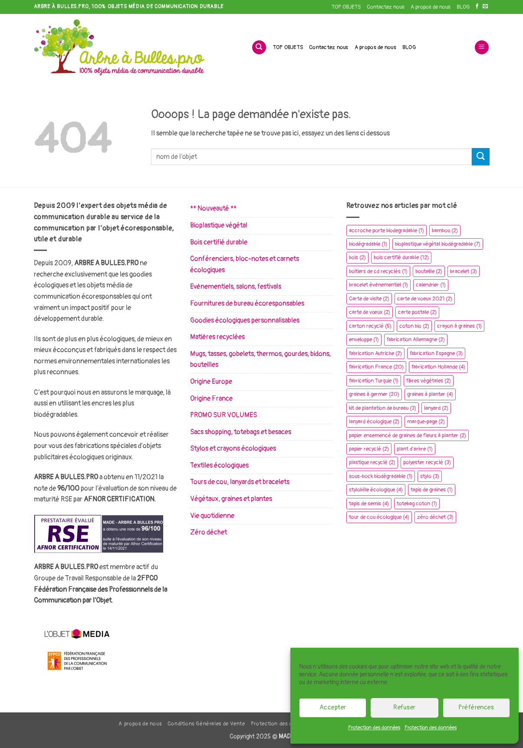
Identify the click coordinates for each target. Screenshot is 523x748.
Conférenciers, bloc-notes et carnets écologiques (244, 264)
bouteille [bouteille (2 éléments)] (428, 271)
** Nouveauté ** (213, 208)
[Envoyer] (480, 156)
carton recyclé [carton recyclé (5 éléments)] (370, 326)
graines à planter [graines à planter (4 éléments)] (430, 394)
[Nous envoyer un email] (485, 6)
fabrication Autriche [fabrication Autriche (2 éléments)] (375, 353)
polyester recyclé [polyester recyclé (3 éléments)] (427, 462)
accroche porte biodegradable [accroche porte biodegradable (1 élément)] (386, 230)
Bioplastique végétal (218, 225)
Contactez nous (386, 6)
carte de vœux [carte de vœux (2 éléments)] (369, 312)
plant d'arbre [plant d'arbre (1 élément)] (415, 448)
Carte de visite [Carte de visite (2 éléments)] (369, 298)
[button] (482, 47)
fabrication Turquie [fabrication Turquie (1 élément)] (373, 380)
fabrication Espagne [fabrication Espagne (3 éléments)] (436, 353)
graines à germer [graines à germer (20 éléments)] (374, 394)
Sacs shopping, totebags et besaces (240, 432)
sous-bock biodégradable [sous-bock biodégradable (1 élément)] (380, 476)
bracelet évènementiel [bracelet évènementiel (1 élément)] (378, 284)
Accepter (332, 707)
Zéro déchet (208, 532)
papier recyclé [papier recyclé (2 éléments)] (369, 448)
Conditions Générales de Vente (206, 724)
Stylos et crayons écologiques (233, 448)
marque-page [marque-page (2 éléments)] (426, 421)
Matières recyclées (217, 337)
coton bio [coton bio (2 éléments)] (414, 326)
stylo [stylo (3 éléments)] (429, 476)
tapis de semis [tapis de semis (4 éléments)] (369, 503)
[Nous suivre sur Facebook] (477, 6)
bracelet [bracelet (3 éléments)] (463, 271)
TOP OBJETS (346, 6)
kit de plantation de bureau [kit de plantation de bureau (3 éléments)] (382, 408)
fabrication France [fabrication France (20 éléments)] (376, 366)
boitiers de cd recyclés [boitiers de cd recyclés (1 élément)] (378, 271)
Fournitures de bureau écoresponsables (247, 303)
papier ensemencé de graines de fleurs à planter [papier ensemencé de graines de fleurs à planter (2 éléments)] (407, 435)
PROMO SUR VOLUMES (223, 415)
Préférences (476, 707)
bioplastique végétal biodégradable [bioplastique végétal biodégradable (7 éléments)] (437, 244)
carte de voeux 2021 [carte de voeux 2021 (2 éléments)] (424, 298)
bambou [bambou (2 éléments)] (445, 230)
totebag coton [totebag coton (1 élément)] (417, 503)
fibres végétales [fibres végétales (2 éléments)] (428, 380)
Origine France (211, 398)
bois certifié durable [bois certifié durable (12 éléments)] (401, 257)
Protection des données (374, 728)
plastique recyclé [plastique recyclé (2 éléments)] (372, 462)
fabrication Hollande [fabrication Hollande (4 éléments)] (438, 366)
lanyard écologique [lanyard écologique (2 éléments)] (374, 421)
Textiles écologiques (219, 465)
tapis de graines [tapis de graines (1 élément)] (432, 489)
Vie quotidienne (212, 515)
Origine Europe (211, 381)
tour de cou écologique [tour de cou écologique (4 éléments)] (379, 517)
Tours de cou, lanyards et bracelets (239, 482)
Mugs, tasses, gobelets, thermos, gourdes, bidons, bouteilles (260, 359)
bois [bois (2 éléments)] (357, 257)
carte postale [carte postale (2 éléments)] (417, 312)
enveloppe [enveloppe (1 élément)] (364, 339)
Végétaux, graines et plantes (231, 498)
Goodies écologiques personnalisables (244, 320)
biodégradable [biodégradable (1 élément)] (368, 244)
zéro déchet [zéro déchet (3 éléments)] (435, 517)
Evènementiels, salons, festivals (235, 286)
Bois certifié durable (218, 242)
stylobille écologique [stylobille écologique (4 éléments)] (376, 489)
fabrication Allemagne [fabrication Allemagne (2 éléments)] (416, 339)
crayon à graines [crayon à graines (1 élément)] (459, 326)
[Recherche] (259, 47)
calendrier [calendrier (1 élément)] (431, 284)
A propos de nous (431, 6)
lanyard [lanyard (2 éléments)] (436, 408)
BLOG (463, 6)
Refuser (404, 707)
